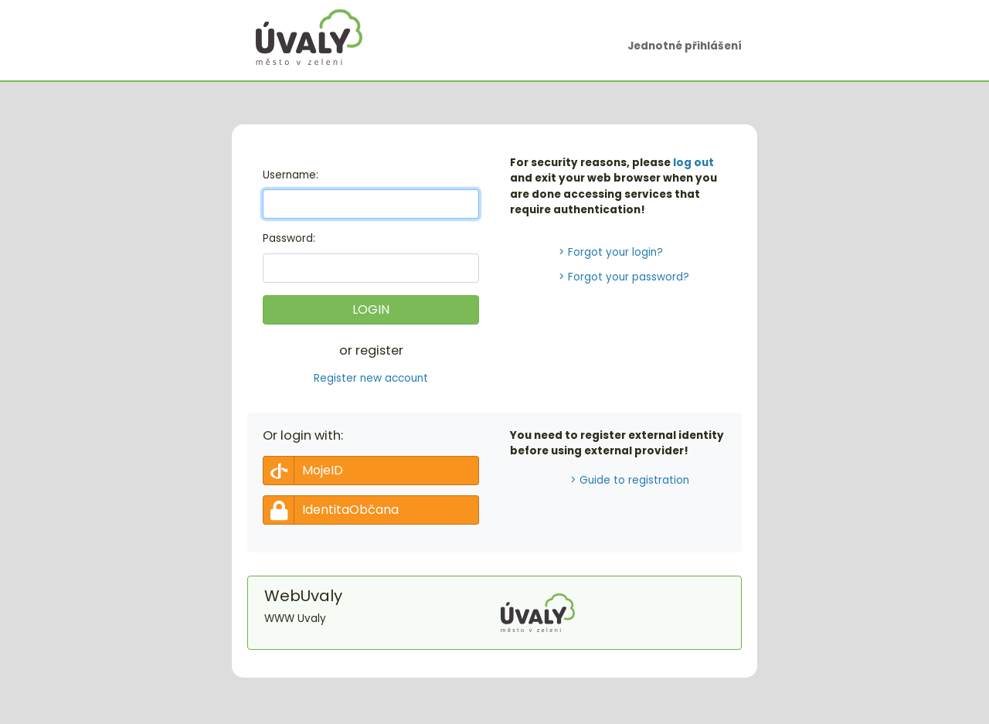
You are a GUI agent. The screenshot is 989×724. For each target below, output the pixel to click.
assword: (289, 238)
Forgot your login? (615, 252)
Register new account (371, 378)
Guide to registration (634, 480)
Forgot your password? (628, 277)
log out (693, 162)
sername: (290, 175)
